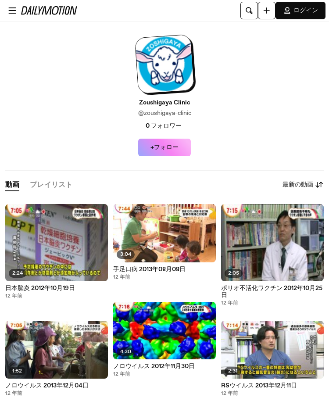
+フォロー (164, 147)
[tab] (12, 184)
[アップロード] (266, 10)
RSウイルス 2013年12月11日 (259, 385)
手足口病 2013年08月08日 (149, 269)
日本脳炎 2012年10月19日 (40, 288)
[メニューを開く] (12, 10)
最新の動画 (303, 184)
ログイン (300, 10)
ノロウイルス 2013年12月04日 (47, 385)
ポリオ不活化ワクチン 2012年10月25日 (271, 292)
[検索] (249, 10)
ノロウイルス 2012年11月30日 (154, 366)
